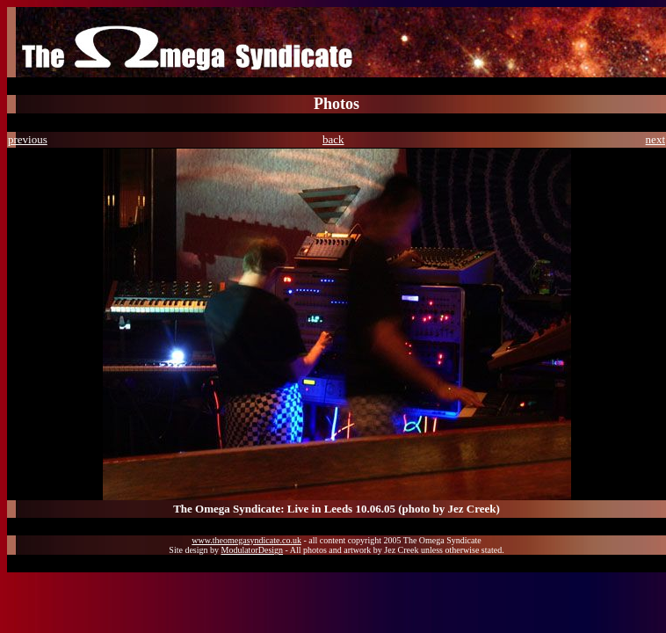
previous (27, 139)
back (333, 139)
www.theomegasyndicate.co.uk (246, 540)
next (655, 139)
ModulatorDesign (252, 550)
